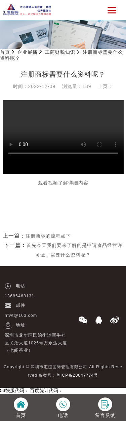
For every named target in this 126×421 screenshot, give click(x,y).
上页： (105, 86)
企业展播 (27, 52)
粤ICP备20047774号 (77, 375)
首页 (5, 52)
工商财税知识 (60, 52)
